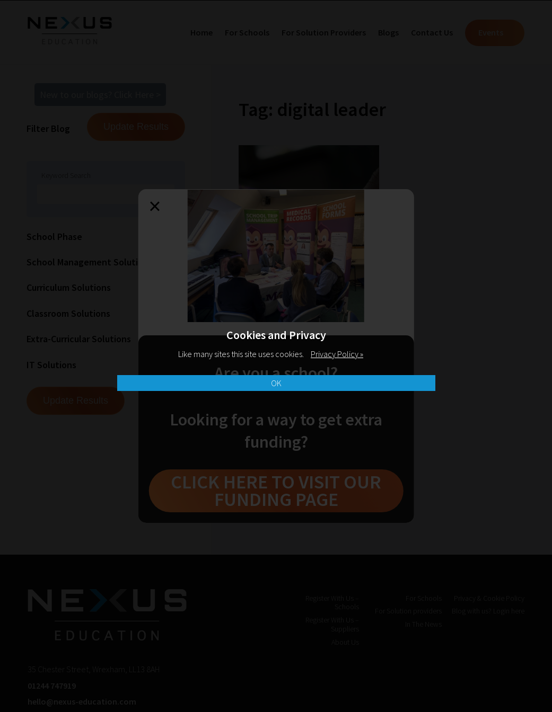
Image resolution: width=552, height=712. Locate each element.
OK (276, 383)
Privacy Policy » (337, 354)
